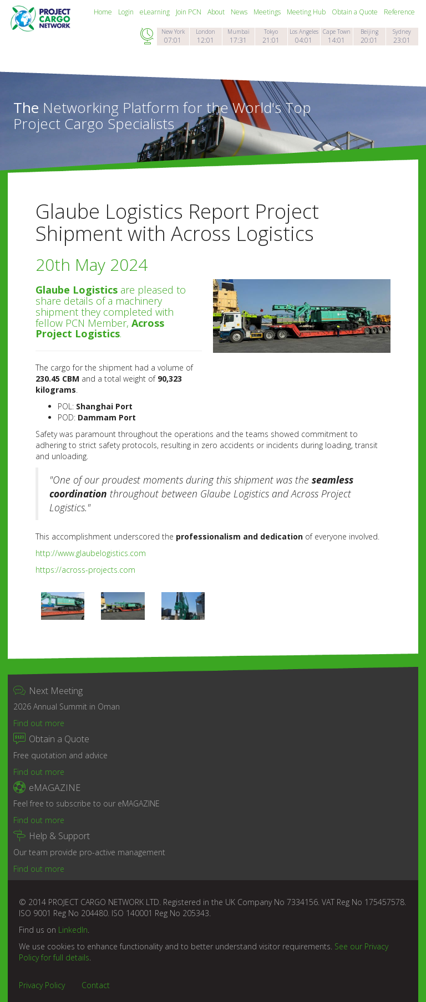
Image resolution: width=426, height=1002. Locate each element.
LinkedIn (73, 929)
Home (104, 12)
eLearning (155, 12)
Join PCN (189, 12)
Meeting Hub (307, 12)
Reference (399, 12)
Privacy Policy (42, 985)
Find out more (38, 723)
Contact (96, 985)
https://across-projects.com (85, 569)
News (240, 12)
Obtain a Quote (355, 12)
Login (126, 12)
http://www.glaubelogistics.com (91, 553)
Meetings (267, 12)
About (216, 12)
